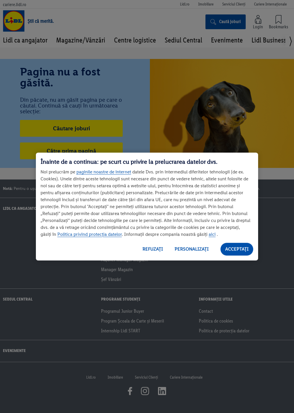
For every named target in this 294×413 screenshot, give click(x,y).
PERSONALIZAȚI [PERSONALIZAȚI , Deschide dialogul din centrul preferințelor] (191, 249)
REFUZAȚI (152, 249)
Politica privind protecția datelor (89, 234)
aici (212, 234)
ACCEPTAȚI (237, 249)
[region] (147, 207)
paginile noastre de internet (103, 172)
